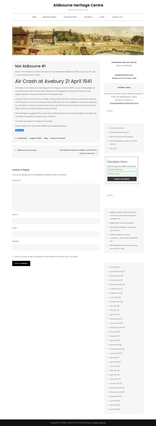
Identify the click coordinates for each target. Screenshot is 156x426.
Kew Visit (113, 148)
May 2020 (113, 336)
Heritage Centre (49, 17)
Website (15, 241)
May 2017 (113, 370)
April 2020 (113, 340)
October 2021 (115, 302)
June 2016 (113, 401)
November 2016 (116, 392)
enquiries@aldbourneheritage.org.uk (124, 103)
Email (15, 228)
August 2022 (114, 293)
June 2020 (114, 332)
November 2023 (116, 271)
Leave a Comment (57, 138)
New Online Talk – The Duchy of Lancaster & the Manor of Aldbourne (123, 215)
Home (34, 17)
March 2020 (114, 345)
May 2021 (113, 310)
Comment (17, 180)
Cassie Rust (22, 138)
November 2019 (116, 349)
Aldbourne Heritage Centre (78, 5)
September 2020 (116, 327)
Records (88, 17)
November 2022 (116, 284)
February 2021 (115, 319)
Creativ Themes (99, 423)
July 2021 (113, 306)
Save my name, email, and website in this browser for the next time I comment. (46, 256)
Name (15, 214)
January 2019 (115, 353)
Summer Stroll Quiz (117, 128)
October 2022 (115, 289)
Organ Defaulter (128, 223)
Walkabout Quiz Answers (27, 150)
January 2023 (115, 280)
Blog (46, 138)
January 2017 (114, 383)
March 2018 (114, 362)
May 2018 (113, 358)
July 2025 (113, 267)
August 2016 (114, 396)
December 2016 (116, 388)
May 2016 (113, 405)
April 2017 (113, 375)
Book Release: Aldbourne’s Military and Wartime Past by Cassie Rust (78, 151)
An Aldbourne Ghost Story (119, 132)
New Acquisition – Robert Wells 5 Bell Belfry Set (124, 238)
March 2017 (114, 379)
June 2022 (114, 297)
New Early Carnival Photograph (121, 137)
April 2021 (113, 315)
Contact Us (117, 17)
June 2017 (113, 366)
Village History (70, 17)
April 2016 (113, 409)
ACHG (102, 17)
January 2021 (115, 323)
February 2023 (115, 276)
